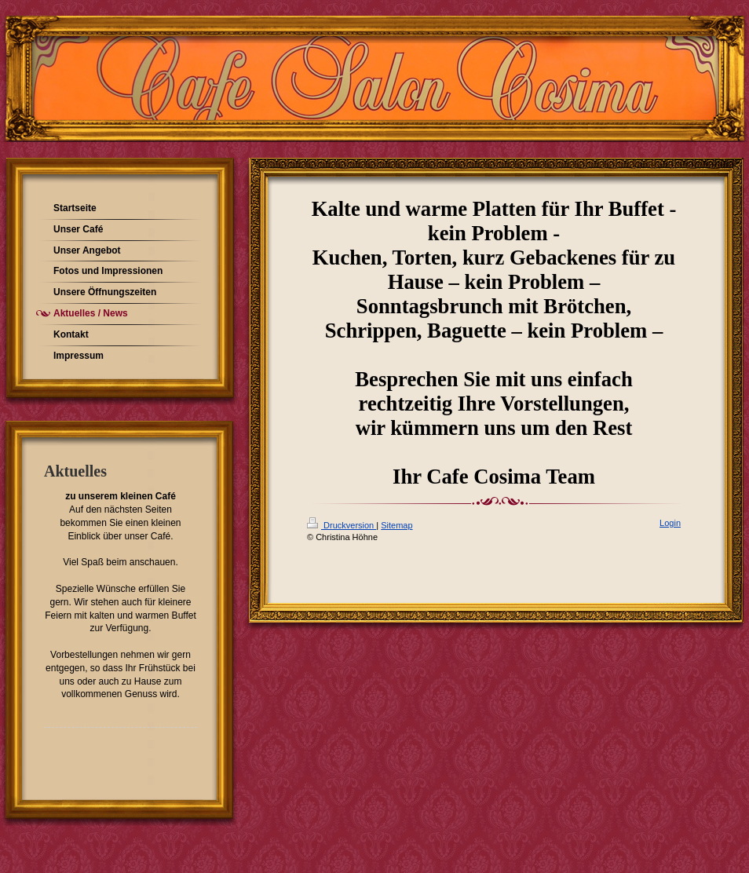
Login (670, 523)
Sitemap (396, 525)
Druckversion (341, 525)
